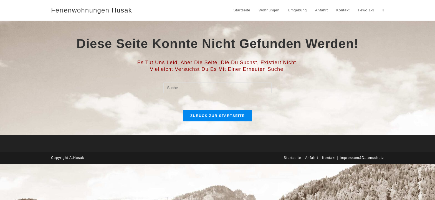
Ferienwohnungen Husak (91, 10)
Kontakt (329, 158)
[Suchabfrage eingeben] (217, 87)
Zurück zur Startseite (217, 116)
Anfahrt (311, 158)
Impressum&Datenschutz (362, 158)
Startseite (292, 158)
